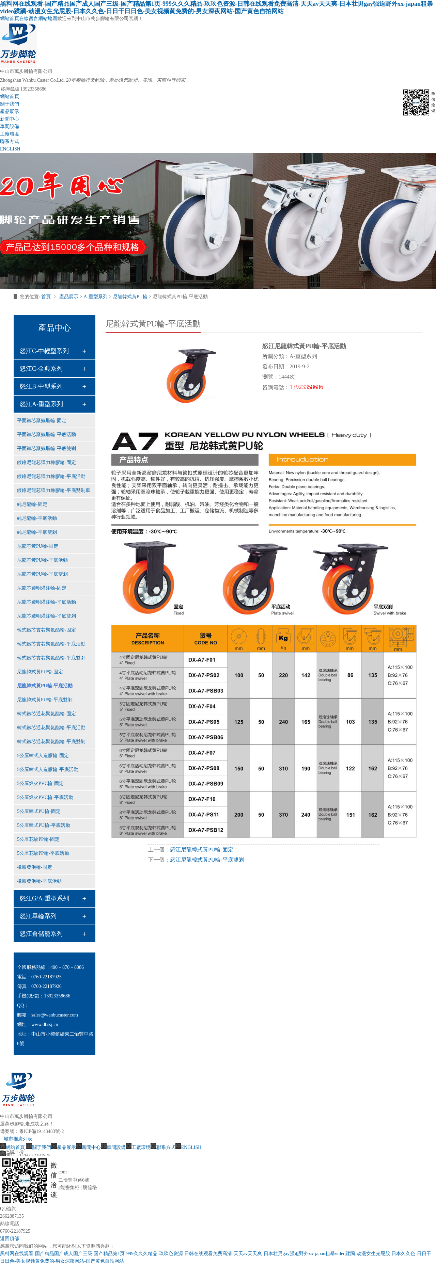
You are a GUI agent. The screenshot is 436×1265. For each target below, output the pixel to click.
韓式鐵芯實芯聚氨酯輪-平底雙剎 (51, 657)
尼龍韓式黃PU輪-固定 (40, 671)
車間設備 (9, 126)
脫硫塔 (90, 1187)
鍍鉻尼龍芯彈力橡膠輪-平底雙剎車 (53, 490)
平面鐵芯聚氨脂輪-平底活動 (46, 434)
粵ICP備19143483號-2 (41, 1131)
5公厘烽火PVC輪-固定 (40, 783)
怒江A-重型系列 (41, 404)
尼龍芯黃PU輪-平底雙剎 (42, 574)
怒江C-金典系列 (41, 368)
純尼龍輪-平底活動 (37, 518)
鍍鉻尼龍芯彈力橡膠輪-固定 (46, 462)
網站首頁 (9, 18)
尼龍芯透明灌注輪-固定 (41, 588)
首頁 (46, 296)
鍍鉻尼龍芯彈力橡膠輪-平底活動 (51, 476)
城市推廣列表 (18, 1138)
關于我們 (9, 104)
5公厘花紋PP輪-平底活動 (43, 853)
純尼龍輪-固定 (32, 504)
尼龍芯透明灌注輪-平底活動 (46, 602)
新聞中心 (9, 119)
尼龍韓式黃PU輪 (130, 296)
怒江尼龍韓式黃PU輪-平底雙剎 (207, 860)
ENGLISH (10, 148)
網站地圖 (47, 18)
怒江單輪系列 (38, 916)
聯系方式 (9, 141)
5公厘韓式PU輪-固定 (39, 811)
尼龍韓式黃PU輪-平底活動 (45, 685)
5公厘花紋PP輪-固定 (38, 839)
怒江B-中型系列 (41, 386)
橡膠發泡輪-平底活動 (39, 881)
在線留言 (28, 18)
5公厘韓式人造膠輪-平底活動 (47, 769)
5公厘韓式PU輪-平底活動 (43, 825)
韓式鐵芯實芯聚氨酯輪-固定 (46, 629)
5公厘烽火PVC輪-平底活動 (45, 797)
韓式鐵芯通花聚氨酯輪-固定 (46, 713)
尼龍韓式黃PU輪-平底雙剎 (45, 699)
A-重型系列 (95, 296)
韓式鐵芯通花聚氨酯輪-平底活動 (51, 727)
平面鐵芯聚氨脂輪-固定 (41, 420)
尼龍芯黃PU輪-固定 (37, 546)
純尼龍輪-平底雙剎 (37, 532)
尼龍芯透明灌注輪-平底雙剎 (46, 616)
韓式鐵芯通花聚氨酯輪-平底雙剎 (51, 741)
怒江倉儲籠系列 (41, 933)
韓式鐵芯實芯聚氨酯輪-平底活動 (51, 643)
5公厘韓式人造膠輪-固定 (43, 755)
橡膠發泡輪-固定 (34, 867)
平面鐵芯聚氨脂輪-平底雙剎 (46, 448)
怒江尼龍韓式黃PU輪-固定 (201, 849)
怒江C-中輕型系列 (44, 351)
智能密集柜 (67, 1187)
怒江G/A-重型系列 (44, 898)
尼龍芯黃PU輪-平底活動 (42, 560)
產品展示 (9, 111)
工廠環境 (9, 134)
